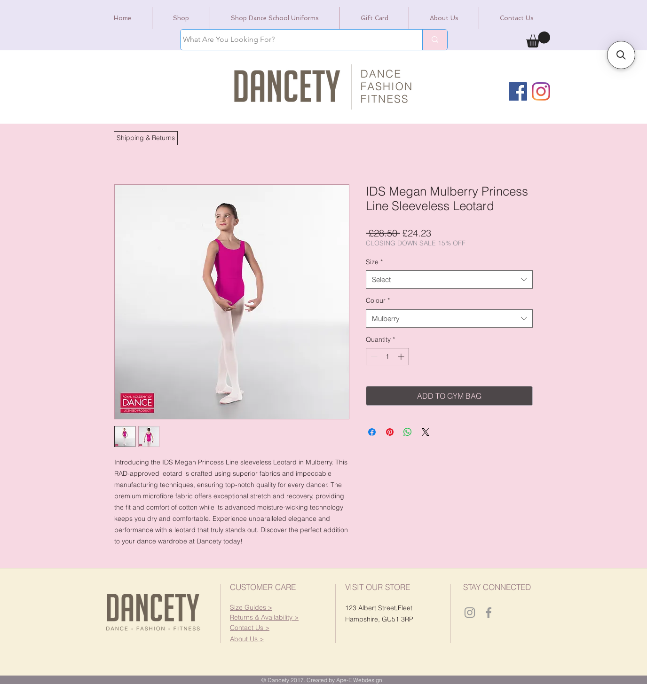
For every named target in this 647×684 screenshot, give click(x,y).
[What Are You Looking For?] (292, 40)
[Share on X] (425, 432)
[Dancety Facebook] (488, 612)
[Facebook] (518, 91)
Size (374, 262)
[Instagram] (541, 91)
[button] (146, 138)
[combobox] (449, 279)
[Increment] (402, 356)
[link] (538, 39)
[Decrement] (373, 356)
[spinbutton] (387, 356)
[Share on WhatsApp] (407, 432)
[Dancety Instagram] (470, 612)
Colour (378, 300)
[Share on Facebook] (372, 432)
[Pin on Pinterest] (389, 432)
